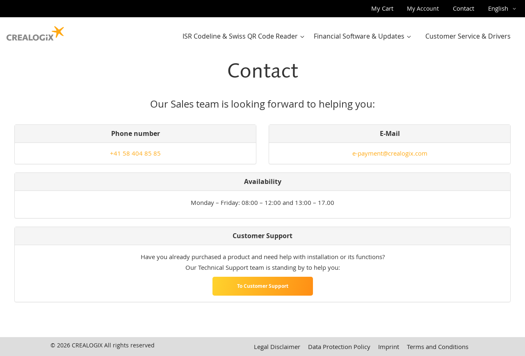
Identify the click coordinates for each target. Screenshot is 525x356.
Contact (463, 8)
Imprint (388, 346)
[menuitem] (245, 36)
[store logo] (35, 31)
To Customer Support (262, 286)
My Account (423, 8)
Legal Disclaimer (277, 346)
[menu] (349, 36)
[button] (503, 8)
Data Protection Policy (339, 346)
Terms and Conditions (437, 346)
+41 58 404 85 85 (135, 153)
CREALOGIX (87, 345)
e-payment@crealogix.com (389, 153)
